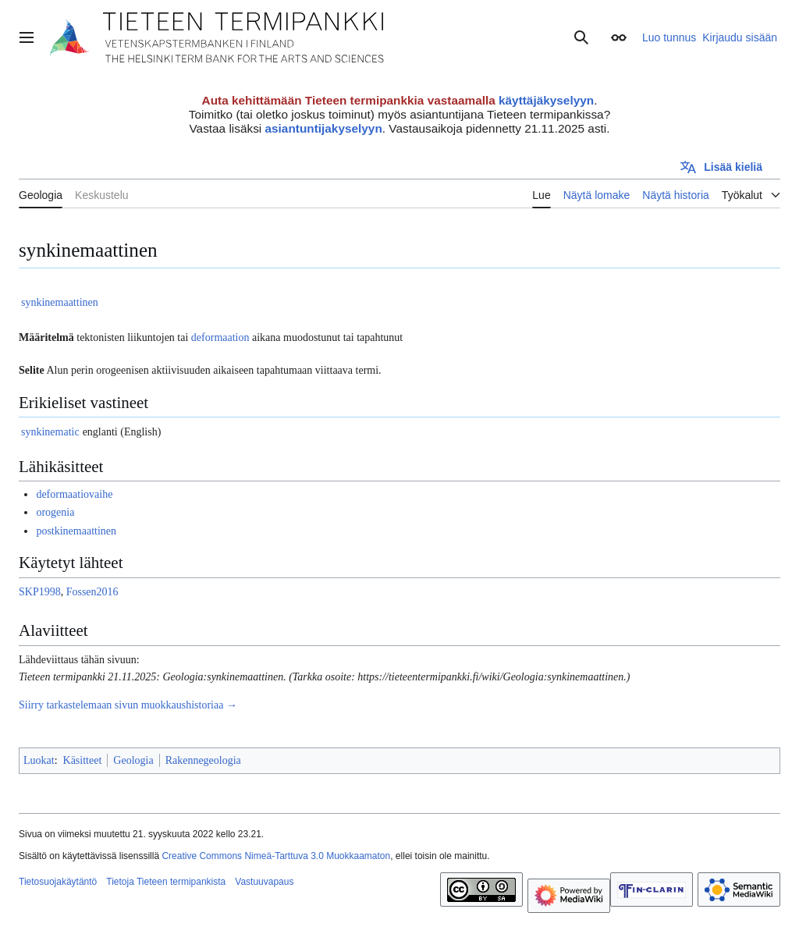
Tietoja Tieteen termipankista (165, 881)
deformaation (220, 337)
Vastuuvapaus (264, 881)
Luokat (39, 760)
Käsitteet (82, 760)
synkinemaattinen (59, 302)
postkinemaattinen (76, 531)
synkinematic (50, 432)
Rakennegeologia (203, 760)
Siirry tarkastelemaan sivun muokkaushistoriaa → (128, 705)
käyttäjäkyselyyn (546, 100)
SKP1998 (40, 592)
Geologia (133, 760)
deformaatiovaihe (74, 494)
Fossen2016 (92, 592)
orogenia (55, 512)
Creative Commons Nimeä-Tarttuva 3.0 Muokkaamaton (276, 855)
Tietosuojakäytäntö (58, 881)
